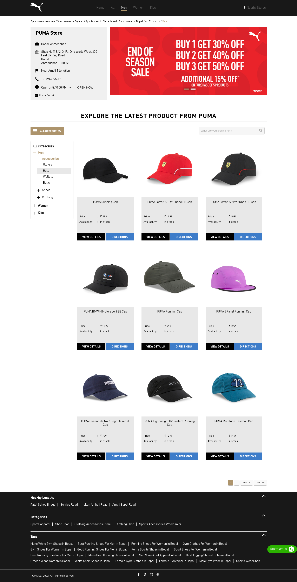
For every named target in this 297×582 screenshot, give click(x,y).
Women (43, 205)
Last (258, 482)
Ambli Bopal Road (124, 504)
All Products (152, 21)
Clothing (47, 197)
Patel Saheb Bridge (43, 504)
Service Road (69, 504)
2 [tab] (192, 90)
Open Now (85, 87)
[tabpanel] (188, 60)
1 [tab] (185, 90)
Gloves (47, 164)
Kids (41, 213)
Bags (46, 182)
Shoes (46, 190)
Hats (46, 170)
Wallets (48, 176)
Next (245, 482)
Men (41, 152)
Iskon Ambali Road (95, 504)
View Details (91, 237)
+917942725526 (51, 79)
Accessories (50, 158)
